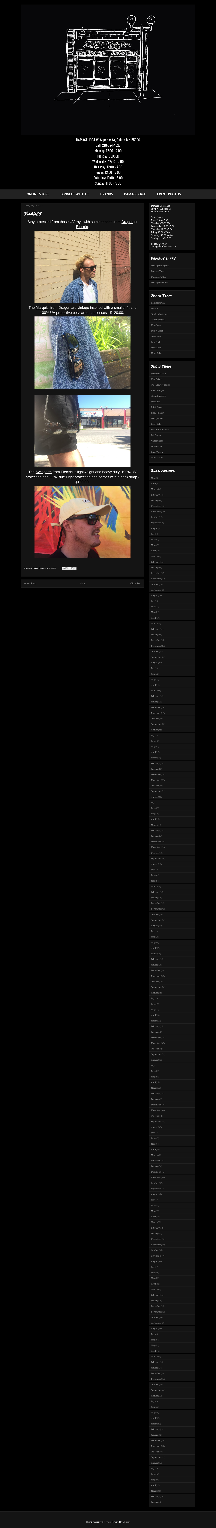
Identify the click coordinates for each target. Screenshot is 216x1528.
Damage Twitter (158, 276)
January (154, 500)
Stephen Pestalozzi (159, 313)
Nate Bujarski (157, 379)
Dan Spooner (157, 418)
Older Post (135, 583)
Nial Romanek (157, 412)
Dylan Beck (156, 347)
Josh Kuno (155, 308)
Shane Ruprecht (158, 395)
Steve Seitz (156, 336)
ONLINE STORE (38, 194)
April (153, 483)
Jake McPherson (158, 373)
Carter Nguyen (158, 319)
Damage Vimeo (158, 271)
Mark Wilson (157, 457)
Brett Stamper (157, 390)
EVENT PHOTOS (169, 194)
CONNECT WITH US (74, 194)
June (153, 539)
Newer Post (30, 583)
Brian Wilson (157, 451)
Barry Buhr (156, 423)
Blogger (126, 1522)
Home (83, 583)
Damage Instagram (160, 265)
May (153, 477)
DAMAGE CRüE (135, 194)
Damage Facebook (159, 282)
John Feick (155, 341)
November (156, 511)
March (154, 488)
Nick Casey (156, 325)
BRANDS (106, 194)
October (155, 516)
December (156, 505)
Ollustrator (106, 1522)
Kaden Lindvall (158, 302)
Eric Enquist (156, 435)
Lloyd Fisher (156, 353)
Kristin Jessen (157, 407)
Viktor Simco (157, 440)
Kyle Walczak (157, 330)
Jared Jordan (156, 446)
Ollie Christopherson (160, 384)
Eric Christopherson (160, 429)
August (154, 528)
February (155, 494)
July (152, 533)
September (156, 522)
